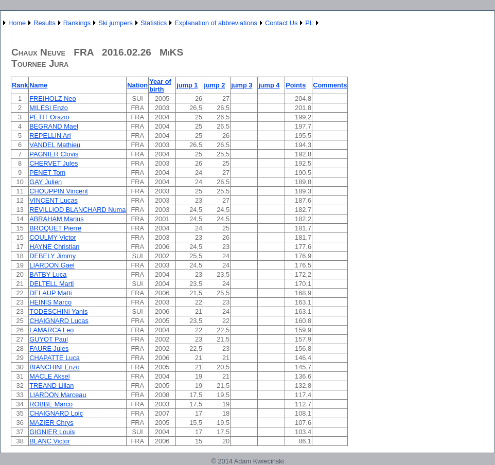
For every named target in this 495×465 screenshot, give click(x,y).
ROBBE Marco (51, 404)
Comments (330, 85)
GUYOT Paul (48, 339)
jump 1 (187, 85)
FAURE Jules (48, 348)
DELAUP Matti (50, 293)
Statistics (153, 23)
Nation (137, 85)
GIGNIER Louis (52, 432)
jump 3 (241, 85)
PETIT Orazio (49, 117)
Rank (20, 85)
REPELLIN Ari (49, 135)
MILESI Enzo (48, 108)
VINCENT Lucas (53, 200)
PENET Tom (47, 172)
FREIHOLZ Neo (52, 98)
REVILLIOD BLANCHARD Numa (77, 209)
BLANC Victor (49, 441)
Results (44, 23)
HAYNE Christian (54, 247)
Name (38, 85)
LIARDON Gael (51, 265)
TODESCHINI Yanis (58, 311)
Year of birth (160, 85)
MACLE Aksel (49, 376)
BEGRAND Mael (53, 126)
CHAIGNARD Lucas (59, 321)
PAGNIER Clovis (53, 154)
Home (17, 23)
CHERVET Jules (53, 163)
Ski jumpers (115, 23)
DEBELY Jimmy (52, 256)
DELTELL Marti (51, 284)
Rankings (77, 23)
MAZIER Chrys (51, 422)
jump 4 (268, 85)
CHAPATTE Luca (54, 358)
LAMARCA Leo (51, 330)
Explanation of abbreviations (215, 23)
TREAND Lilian (51, 385)
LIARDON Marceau (57, 395)
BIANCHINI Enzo (54, 367)
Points (296, 85)
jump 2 (214, 85)
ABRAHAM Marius (56, 219)
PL (309, 23)
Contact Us (281, 23)
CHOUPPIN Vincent (58, 191)
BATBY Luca (47, 274)
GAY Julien (45, 182)
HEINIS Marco (50, 302)
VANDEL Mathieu (54, 145)
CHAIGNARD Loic (56, 413)
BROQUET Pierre (55, 228)
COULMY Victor (52, 237)
